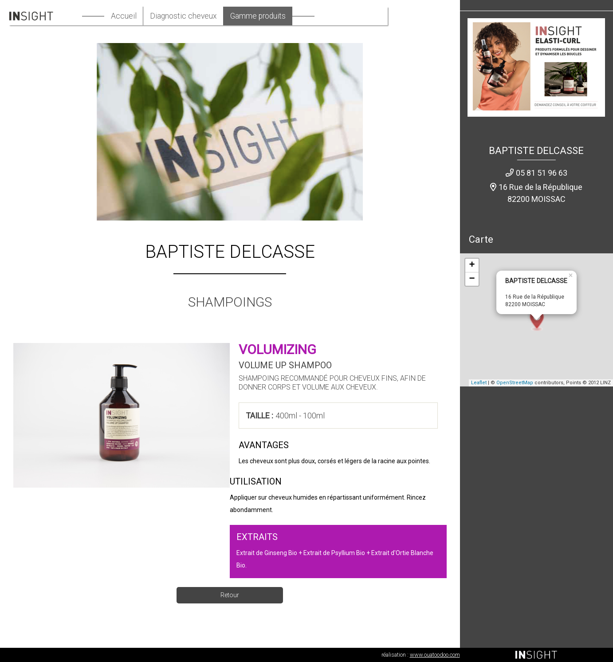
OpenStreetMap (514, 383)
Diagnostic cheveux (213, 16)
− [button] (472, 279)
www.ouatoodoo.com (435, 654)
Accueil (152, 16)
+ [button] (472, 265)
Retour (229, 595)
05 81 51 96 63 (541, 172)
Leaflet (479, 383)
